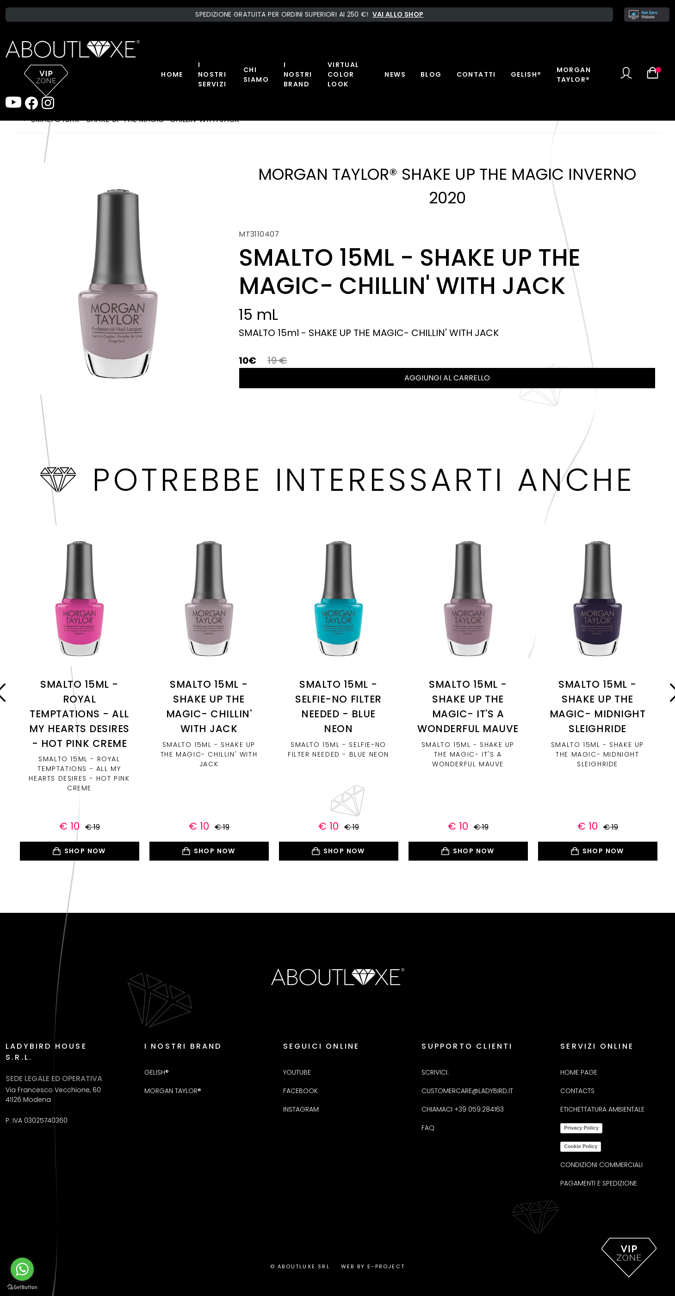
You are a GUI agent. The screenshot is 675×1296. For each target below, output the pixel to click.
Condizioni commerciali (601, 1164)
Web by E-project (373, 1266)
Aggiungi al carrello (447, 378)
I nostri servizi (212, 74)
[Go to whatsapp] (22, 1269)
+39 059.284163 (479, 1109)
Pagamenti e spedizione (598, 1183)
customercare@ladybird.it (467, 1090)
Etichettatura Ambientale (602, 1109)
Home (172, 74)
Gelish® (526, 74)
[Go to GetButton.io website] (22, 1287)
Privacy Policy (581, 1128)
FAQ (427, 1127)
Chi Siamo (256, 74)
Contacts (577, 1090)
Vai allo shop (398, 14)
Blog (431, 74)
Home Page (578, 1072)
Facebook (300, 1090)
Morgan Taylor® (574, 74)
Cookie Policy (580, 1146)
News (395, 74)
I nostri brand (298, 74)
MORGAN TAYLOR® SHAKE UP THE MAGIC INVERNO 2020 (447, 186)
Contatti (476, 74)
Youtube (297, 1072)
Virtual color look (343, 74)
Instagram (301, 1109)
